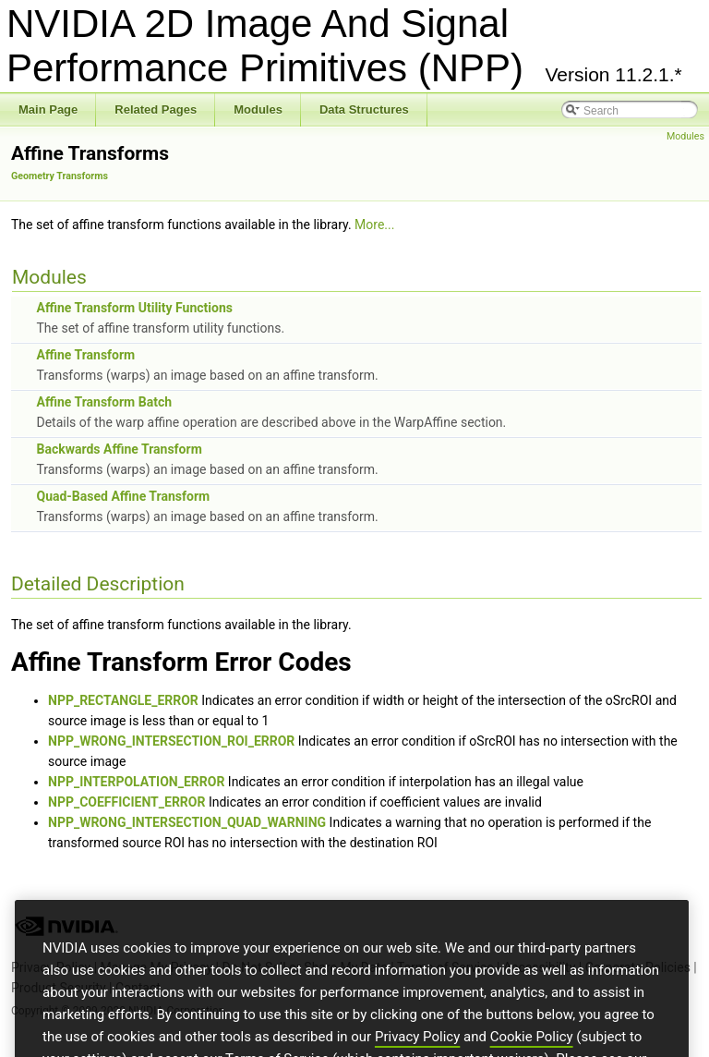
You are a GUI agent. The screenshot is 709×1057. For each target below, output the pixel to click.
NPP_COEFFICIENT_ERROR (126, 802)
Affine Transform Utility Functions (134, 307)
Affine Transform (85, 354)
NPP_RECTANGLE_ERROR (123, 700)
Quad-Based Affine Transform (123, 496)
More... (374, 224)
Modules (685, 136)
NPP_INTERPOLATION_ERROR (136, 781)
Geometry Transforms (59, 176)
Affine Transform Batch (104, 402)
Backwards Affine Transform (118, 449)
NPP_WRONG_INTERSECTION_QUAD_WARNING (187, 822)
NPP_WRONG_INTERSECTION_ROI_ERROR (171, 741)
